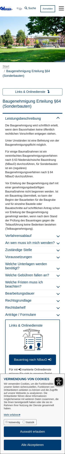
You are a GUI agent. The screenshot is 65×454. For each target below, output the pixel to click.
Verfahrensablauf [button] (32, 236)
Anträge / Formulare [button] (32, 314)
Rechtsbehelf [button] (32, 307)
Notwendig (14, 422)
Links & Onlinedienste (32, 91)
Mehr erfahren (11, 414)
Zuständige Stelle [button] (32, 250)
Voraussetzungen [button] (32, 257)
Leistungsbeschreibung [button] (32, 118)
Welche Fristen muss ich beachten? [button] (32, 284)
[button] (30, 7)
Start (6, 66)
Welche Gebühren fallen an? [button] (32, 275)
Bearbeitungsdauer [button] (32, 293)
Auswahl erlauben (32, 431)
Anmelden (48, 8)
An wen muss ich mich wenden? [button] (32, 243)
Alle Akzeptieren (32, 445)
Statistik (30, 422)
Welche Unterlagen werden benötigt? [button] (32, 266)
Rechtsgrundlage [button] (32, 300)
